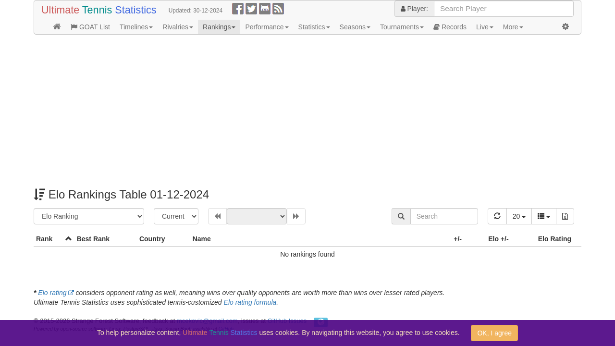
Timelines (136, 27)
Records (450, 27)
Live (484, 27)
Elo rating (52, 293)
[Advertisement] (307, 111)
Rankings (219, 27)
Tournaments (402, 27)
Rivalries (177, 27)
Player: (414, 8)
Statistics (314, 27)
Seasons (355, 27)
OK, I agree (494, 333)
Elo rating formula (250, 302)
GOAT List (90, 27)
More (513, 27)
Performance (266, 27)
